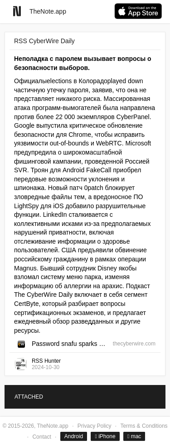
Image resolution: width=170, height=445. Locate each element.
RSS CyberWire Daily (44, 41)
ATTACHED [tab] (29, 397)
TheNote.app (47, 11)
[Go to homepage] (17, 11)
